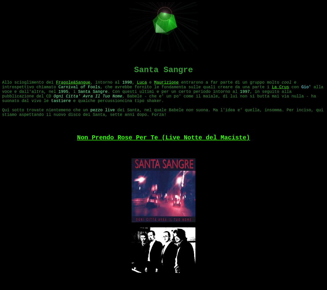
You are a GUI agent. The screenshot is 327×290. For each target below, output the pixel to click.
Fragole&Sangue (73, 82)
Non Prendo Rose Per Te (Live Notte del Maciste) (163, 137)
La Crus (280, 87)
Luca (142, 82)
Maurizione (166, 82)
